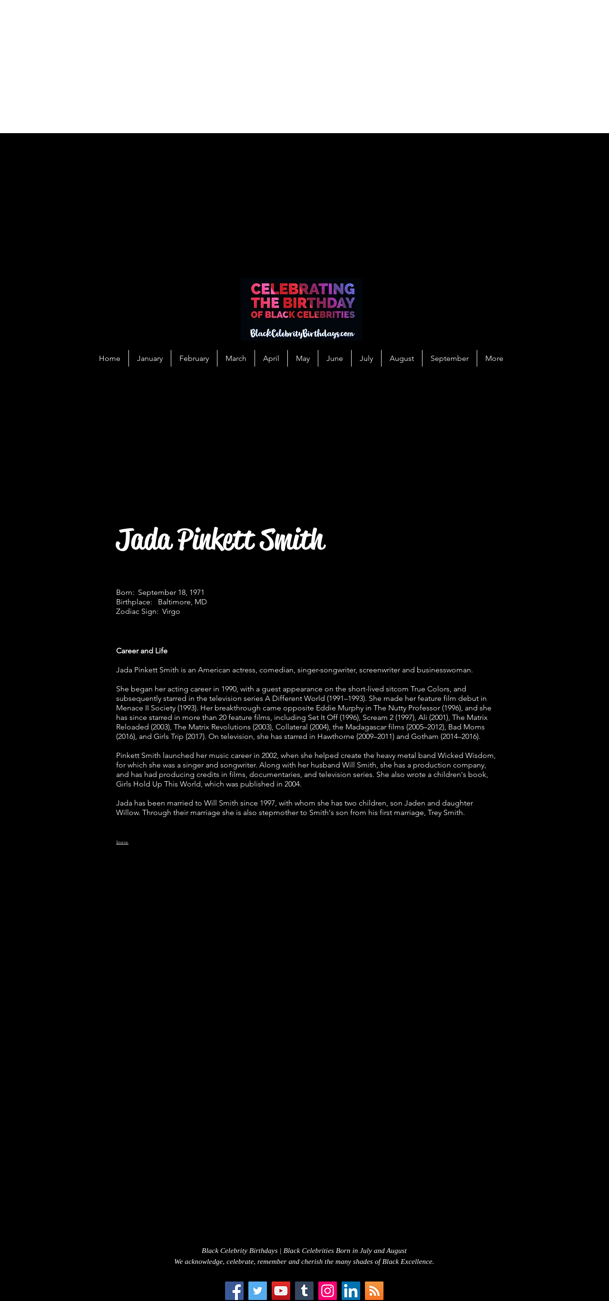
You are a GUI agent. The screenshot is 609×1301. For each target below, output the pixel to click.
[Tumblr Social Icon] (304, 1291)
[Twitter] (257, 1291)
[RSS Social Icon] (374, 1291)
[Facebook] (234, 1291)
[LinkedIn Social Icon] (351, 1291)
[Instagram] (327, 1291)
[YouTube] (281, 1291)
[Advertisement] (285, 66)
